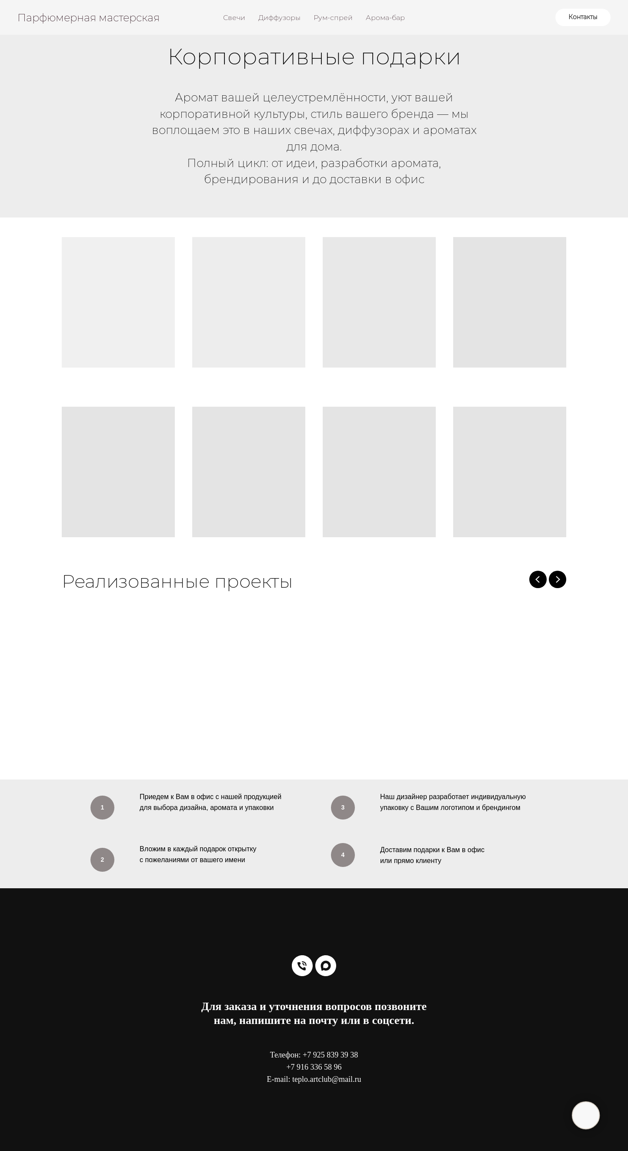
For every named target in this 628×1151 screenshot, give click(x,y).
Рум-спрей (333, 17)
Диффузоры (279, 17)
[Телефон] (302, 965)
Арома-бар (385, 17)
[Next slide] (557, 579)
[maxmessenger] (325, 965)
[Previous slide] (538, 579)
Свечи (234, 17)
